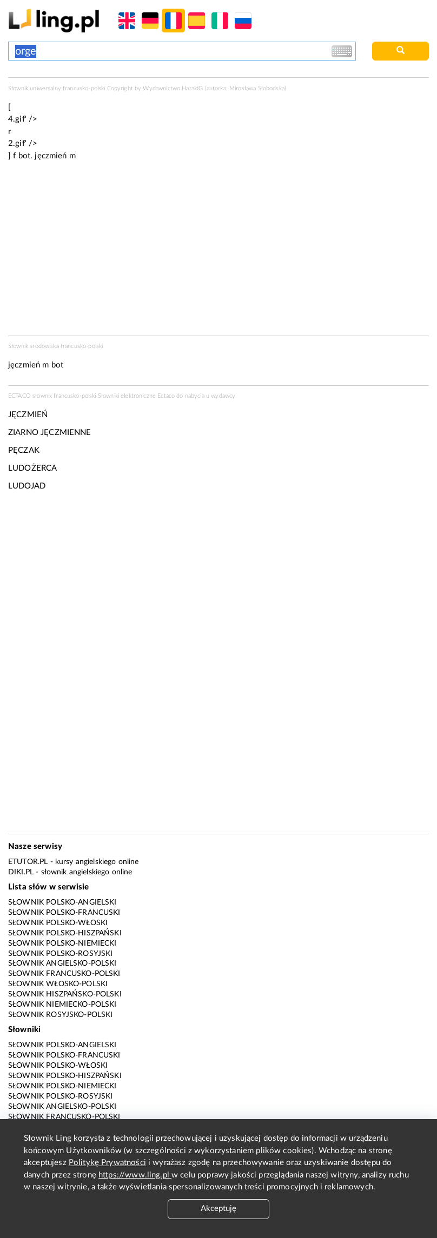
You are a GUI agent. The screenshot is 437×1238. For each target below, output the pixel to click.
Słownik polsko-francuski (64, 912)
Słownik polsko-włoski (58, 923)
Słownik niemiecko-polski (62, 1004)
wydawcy (223, 396)
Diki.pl (21, 872)
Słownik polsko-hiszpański (65, 933)
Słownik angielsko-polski (62, 963)
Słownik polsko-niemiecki (62, 943)
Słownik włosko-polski (58, 984)
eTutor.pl (28, 862)
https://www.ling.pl (134, 1175)
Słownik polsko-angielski (62, 902)
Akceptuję (218, 1208)
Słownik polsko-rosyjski (60, 954)
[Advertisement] (218, 582)
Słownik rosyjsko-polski (60, 1015)
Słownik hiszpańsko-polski (65, 994)
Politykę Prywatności (107, 1163)
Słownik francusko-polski (64, 974)
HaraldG (192, 88)
